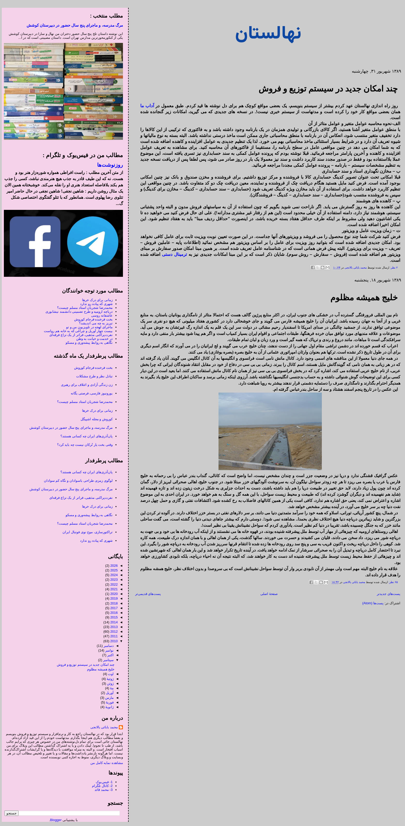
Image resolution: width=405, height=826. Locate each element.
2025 (112, 570)
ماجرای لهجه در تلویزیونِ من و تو (87, 327)
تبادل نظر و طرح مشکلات (92, 376)
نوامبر (107, 650)
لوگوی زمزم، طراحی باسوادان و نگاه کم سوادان (76, 481)
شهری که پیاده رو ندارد (94, 304)
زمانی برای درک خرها (95, 300)
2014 (112, 622)
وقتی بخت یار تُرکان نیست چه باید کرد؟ (83, 445)
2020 (112, 594)
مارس (107, 698)
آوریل (108, 693)
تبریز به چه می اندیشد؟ (94, 323)
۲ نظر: (391, 267)
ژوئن (108, 683)
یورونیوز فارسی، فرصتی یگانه (90, 393)
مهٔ (110, 688)
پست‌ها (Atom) (371, 603)
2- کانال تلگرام (100, 786)
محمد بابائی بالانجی (353, 267)
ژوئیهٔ (108, 679)
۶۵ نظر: (391, 582)
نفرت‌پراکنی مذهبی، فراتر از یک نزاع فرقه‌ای (79, 335)
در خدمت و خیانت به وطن (92, 339)
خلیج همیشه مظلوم (362, 297)
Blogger (54, 820)
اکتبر (108, 655)
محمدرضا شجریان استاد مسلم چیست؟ (83, 308)
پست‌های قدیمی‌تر (146, 594)
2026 (112, 566)
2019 (112, 598)
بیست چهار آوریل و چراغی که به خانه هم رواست (76, 331)
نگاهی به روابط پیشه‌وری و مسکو (87, 343)
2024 (112, 575)
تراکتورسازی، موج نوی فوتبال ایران (86, 532)
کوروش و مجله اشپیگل (95, 419)
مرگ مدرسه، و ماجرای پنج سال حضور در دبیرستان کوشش (73, 25)
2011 (112, 636)
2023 (112, 580)
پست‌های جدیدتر (387, 594)
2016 (112, 613)
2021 (112, 589)
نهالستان (266, 34)
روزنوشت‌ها (108, 165)
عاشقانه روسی (100, 315)
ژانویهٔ (108, 707)
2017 (112, 608)
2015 (112, 617)
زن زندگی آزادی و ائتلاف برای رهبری (85, 385)
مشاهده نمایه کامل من (105, 763)
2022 (112, 584)
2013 (112, 627)
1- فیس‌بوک (102, 782)
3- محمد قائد (102, 790)
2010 (112, 641)
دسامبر (107, 646)
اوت (109, 674)
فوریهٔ (108, 702)
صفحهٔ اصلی (267, 594)
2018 (112, 603)
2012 (112, 631)
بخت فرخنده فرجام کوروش (91, 319)
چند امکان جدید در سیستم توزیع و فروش (326, 88)
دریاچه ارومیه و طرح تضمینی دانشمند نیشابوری (77, 311)
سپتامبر (106, 660)
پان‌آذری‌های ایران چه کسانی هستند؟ (85, 436)
